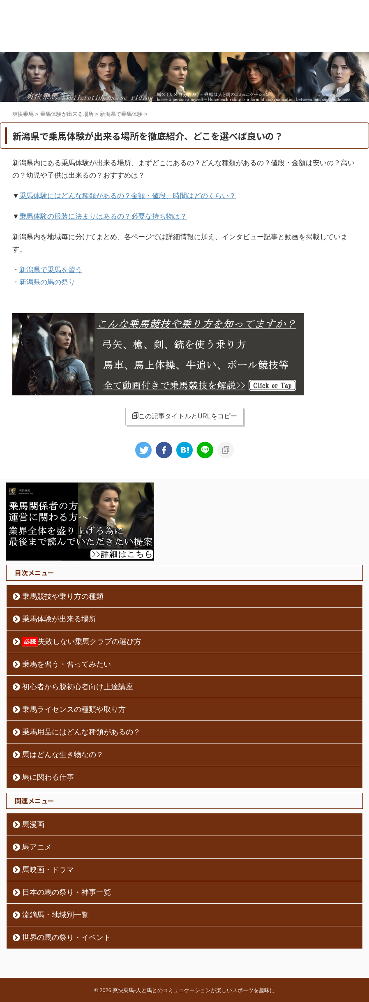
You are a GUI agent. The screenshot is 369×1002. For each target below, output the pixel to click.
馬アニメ (37, 847)
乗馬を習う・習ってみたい (66, 664)
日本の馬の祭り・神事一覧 (66, 892)
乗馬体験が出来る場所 (59, 619)
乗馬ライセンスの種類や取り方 (74, 709)
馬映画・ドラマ (48, 870)
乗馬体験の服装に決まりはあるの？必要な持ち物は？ (103, 216)
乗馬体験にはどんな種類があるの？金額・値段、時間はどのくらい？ (127, 196)
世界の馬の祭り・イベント (66, 937)
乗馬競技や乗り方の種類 (63, 596)
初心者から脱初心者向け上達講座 (77, 687)
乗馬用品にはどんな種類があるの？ (81, 732)
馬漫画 (33, 824)
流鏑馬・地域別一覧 (55, 915)
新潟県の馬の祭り (47, 282)
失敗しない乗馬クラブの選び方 (81, 641)
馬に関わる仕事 (48, 777)
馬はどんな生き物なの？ (63, 754)
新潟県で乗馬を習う (50, 270)
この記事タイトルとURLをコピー (184, 416)
